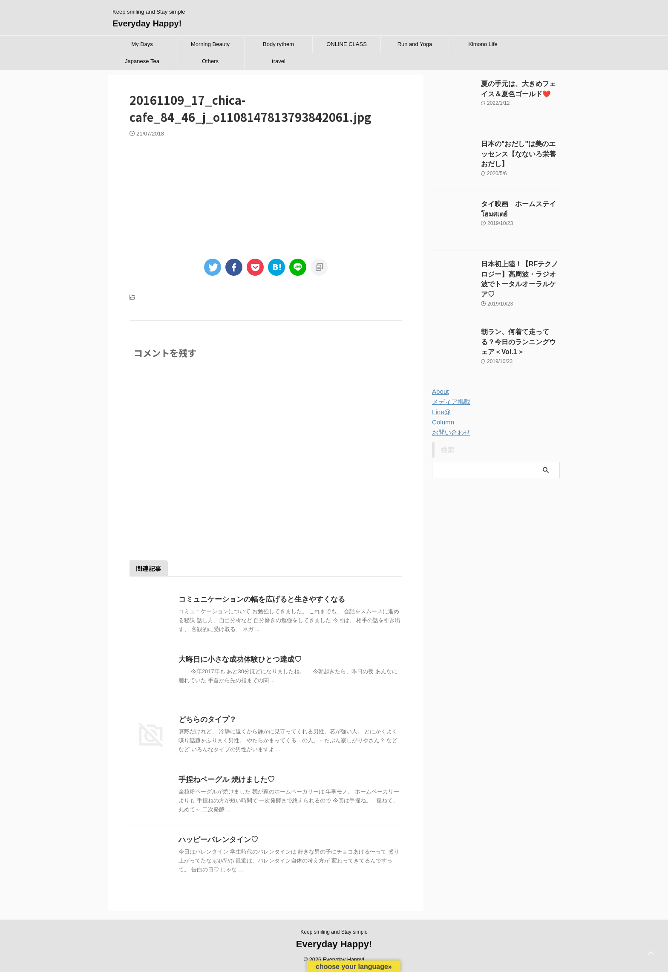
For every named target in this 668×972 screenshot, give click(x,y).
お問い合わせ (450, 424)
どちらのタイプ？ (206, 719)
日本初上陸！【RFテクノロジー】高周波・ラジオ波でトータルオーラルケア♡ (520, 273)
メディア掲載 (450, 394)
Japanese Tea (142, 61)
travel (278, 61)
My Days (142, 44)
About (440, 384)
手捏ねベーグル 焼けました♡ (224, 779)
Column (442, 414)
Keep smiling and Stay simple (333, 932)
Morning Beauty (210, 44)
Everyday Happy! (146, 23)
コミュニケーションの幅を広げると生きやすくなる (257, 599)
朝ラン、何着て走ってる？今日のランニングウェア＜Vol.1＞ (520, 333)
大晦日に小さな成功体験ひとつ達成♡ (236, 659)
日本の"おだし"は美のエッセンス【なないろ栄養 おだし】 (520, 153)
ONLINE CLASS (346, 44)
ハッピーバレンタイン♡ (216, 839)
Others (210, 61)
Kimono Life (483, 44)
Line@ (440, 404)
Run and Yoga (414, 44)
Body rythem (278, 44)
